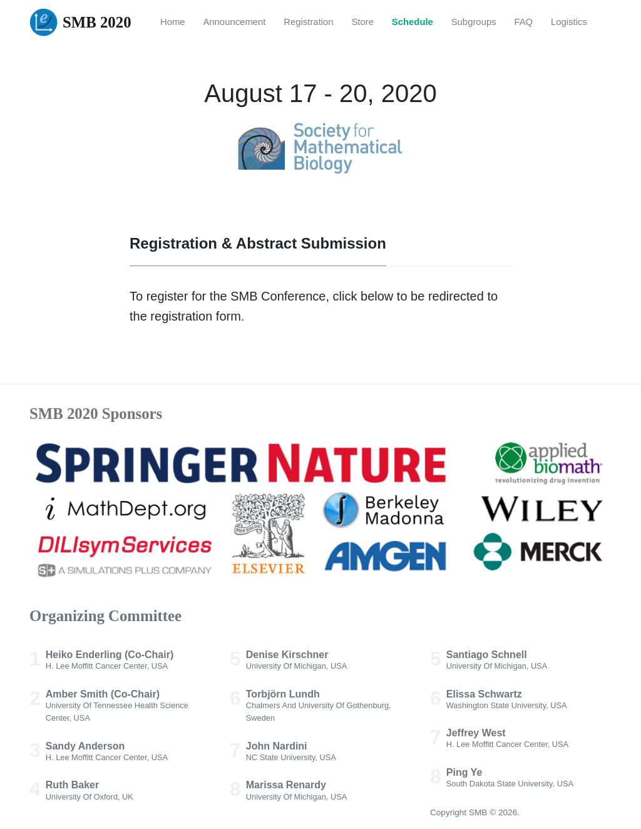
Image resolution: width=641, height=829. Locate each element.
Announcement (234, 22)
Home (172, 22)
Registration (308, 22)
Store (362, 22)
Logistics (569, 22)
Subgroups (473, 22)
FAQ (523, 22)
